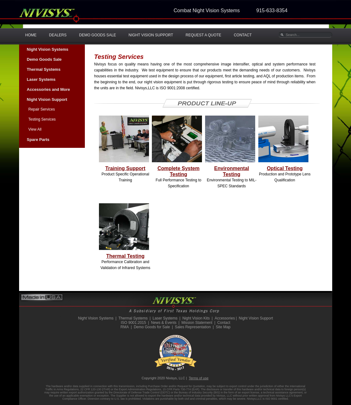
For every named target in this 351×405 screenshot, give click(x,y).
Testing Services (42, 119)
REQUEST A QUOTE (203, 35)
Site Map (223, 327)
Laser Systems (41, 79)
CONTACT (243, 35)
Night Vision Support (47, 99)
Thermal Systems (44, 69)
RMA (125, 327)
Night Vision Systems (48, 49)
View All (35, 129)
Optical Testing (284, 168)
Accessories (224, 318)
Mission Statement (196, 322)
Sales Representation (193, 327)
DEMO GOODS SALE (97, 35)
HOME (31, 35)
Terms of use (199, 378)
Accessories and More (48, 89)
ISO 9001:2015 (133, 322)
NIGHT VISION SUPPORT (151, 35)
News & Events (163, 322)
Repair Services (41, 109)
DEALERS (58, 35)
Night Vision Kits (195, 318)
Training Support (125, 168)
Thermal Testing (125, 256)
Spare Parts (38, 139)
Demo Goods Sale (44, 59)
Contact (223, 322)
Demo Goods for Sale (152, 327)
